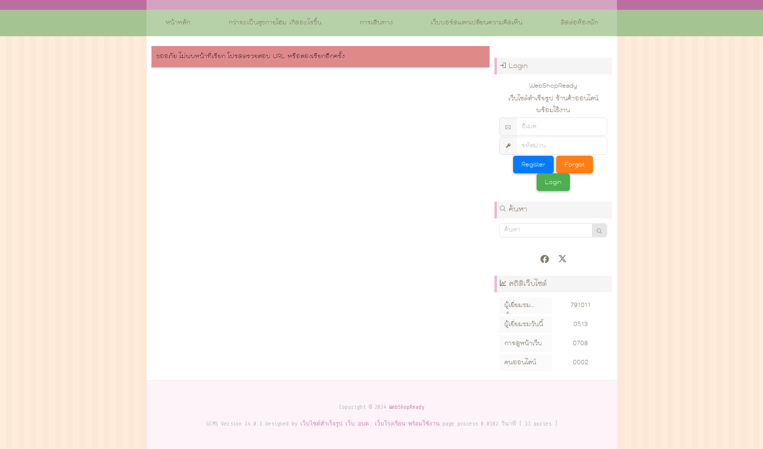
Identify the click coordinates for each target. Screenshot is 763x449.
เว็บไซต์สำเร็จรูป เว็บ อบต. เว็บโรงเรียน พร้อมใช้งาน (370, 423)
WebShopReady (406, 406)
